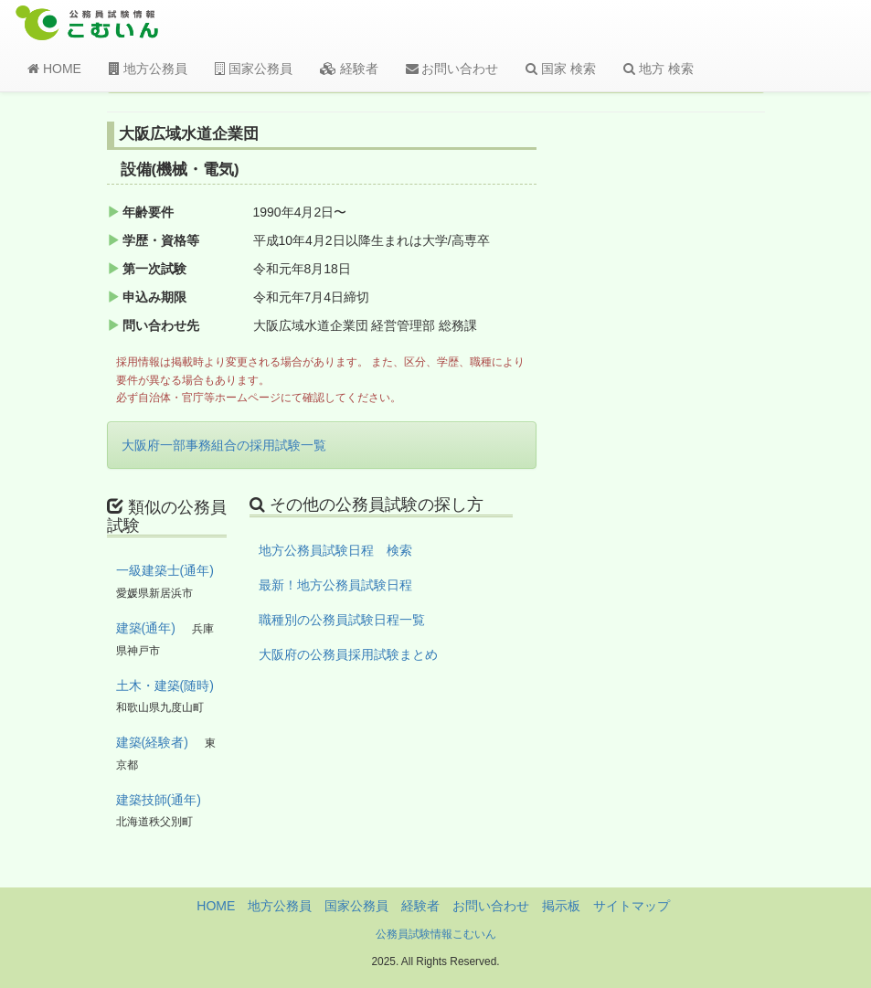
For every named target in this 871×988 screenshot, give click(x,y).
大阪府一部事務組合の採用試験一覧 (224, 445)
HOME (54, 68)
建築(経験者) (152, 742)
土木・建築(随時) (165, 685)
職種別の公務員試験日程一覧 (342, 619)
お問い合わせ (452, 68)
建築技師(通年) (158, 799)
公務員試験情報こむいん (436, 934)
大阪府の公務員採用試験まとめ (348, 654)
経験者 (349, 68)
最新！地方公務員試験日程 (335, 585)
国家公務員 (253, 68)
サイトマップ (631, 905)
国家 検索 (561, 68)
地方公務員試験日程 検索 (335, 550)
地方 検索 (658, 68)
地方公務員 (148, 68)
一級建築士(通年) (165, 570)
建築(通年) (145, 628)
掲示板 (561, 905)
